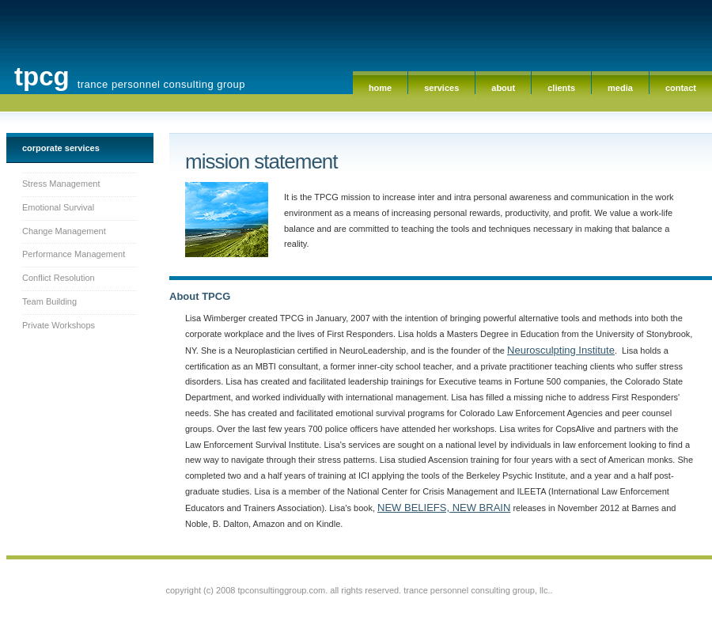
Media (620, 88)
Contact (680, 88)
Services (441, 88)
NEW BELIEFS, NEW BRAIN (443, 507)
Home (380, 88)
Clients (561, 88)
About (503, 88)
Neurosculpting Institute (561, 350)
